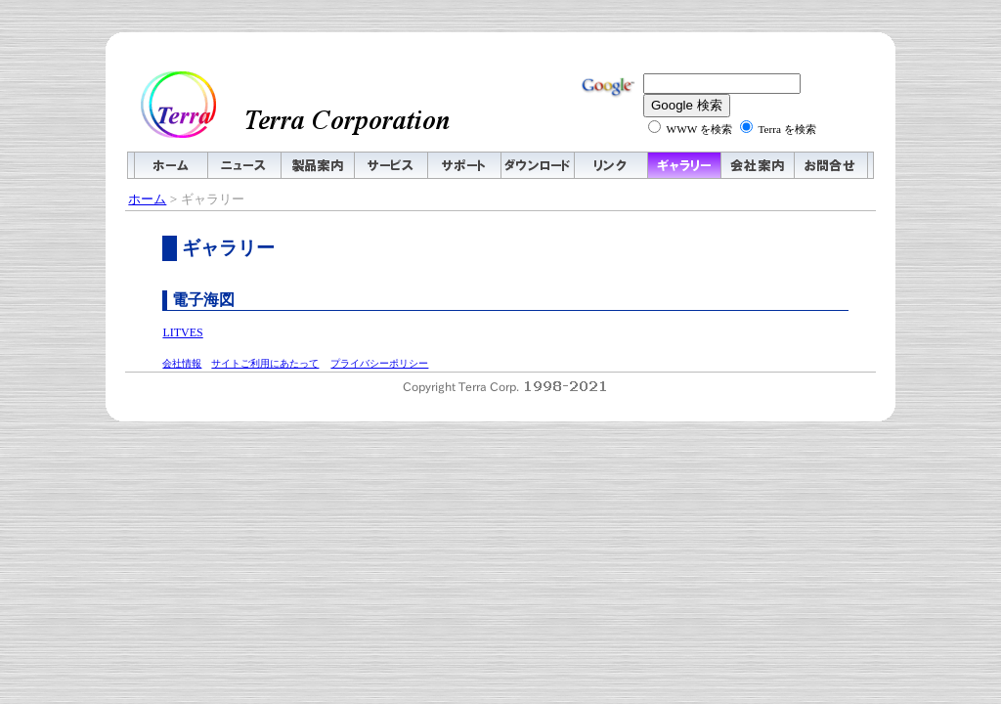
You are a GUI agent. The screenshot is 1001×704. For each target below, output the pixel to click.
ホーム (147, 199)
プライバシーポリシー (379, 363)
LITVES (182, 332)
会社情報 (181, 363)
